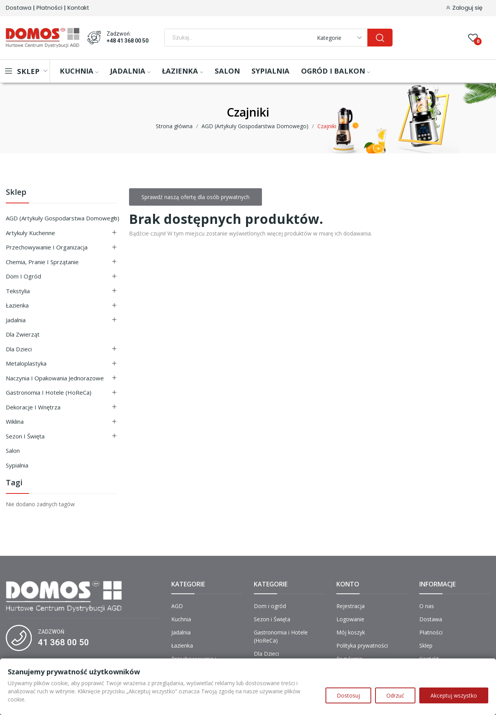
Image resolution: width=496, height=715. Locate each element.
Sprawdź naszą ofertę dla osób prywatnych (195, 197)
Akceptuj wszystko (454, 695)
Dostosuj (348, 695)
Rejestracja (350, 606)
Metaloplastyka (26, 363)
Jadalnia (16, 320)
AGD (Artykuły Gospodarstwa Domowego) (62, 218)
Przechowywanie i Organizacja (47, 247)
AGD (177, 606)
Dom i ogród (23, 276)
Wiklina (15, 421)
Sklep (16, 192)
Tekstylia (18, 291)
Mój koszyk (350, 632)
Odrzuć (395, 695)
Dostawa (18, 8)
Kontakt (78, 8)
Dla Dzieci (19, 349)
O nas (426, 606)
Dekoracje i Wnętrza (33, 407)
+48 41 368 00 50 (127, 40)
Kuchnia (181, 619)
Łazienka (17, 305)
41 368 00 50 (63, 642)
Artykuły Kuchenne (30, 233)
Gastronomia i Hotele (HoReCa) (48, 392)
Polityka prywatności (362, 645)
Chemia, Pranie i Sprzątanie (42, 262)
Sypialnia (17, 465)
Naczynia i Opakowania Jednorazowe (55, 378)
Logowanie (350, 619)
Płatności (49, 8)
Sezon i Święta (25, 436)
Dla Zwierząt (23, 334)
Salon (13, 450)
